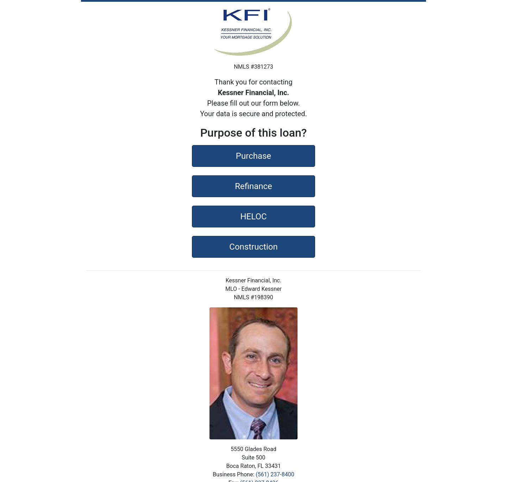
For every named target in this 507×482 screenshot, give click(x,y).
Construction (253, 246)
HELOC (253, 215)
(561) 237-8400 (275, 474)
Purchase (253, 155)
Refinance (253, 185)
